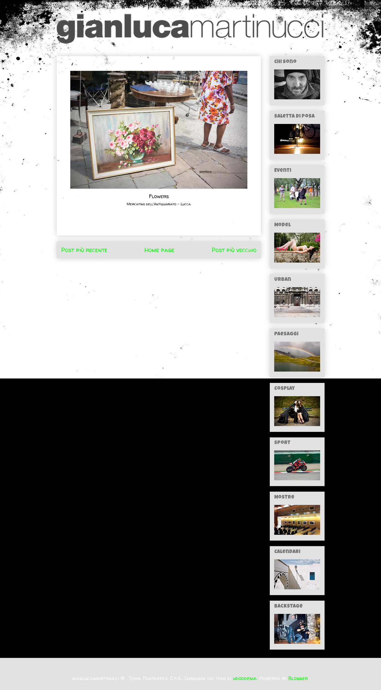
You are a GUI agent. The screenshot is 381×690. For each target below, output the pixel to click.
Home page (159, 250)
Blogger (298, 678)
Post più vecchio (234, 250)
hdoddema (245, 678)
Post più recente (84, 250)
